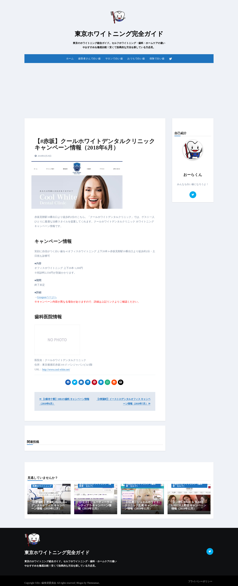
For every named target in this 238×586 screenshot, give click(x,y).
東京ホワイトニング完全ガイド (119, 33)
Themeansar (93, 581)
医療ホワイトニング (42, 486)
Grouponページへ (46, 297)
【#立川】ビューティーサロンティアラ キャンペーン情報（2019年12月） (95, 505)
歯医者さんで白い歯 (89, 58)
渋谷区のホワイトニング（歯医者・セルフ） (141, 485)
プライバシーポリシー (200, 580)
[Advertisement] (119, 89)
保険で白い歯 (157, 58)
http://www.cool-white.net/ (56, 369)
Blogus (79, 581)
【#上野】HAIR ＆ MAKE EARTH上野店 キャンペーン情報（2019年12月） (188, 505)
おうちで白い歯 (136, 58)
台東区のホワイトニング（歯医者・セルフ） (187, 485)
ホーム (70, 58)
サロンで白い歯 (114, 58)
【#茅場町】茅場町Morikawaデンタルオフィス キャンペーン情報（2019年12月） (49, 505)
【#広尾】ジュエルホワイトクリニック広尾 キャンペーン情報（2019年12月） (142, 505)
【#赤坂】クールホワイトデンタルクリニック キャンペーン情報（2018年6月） (94, 144)
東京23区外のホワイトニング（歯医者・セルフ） (95, 485)
